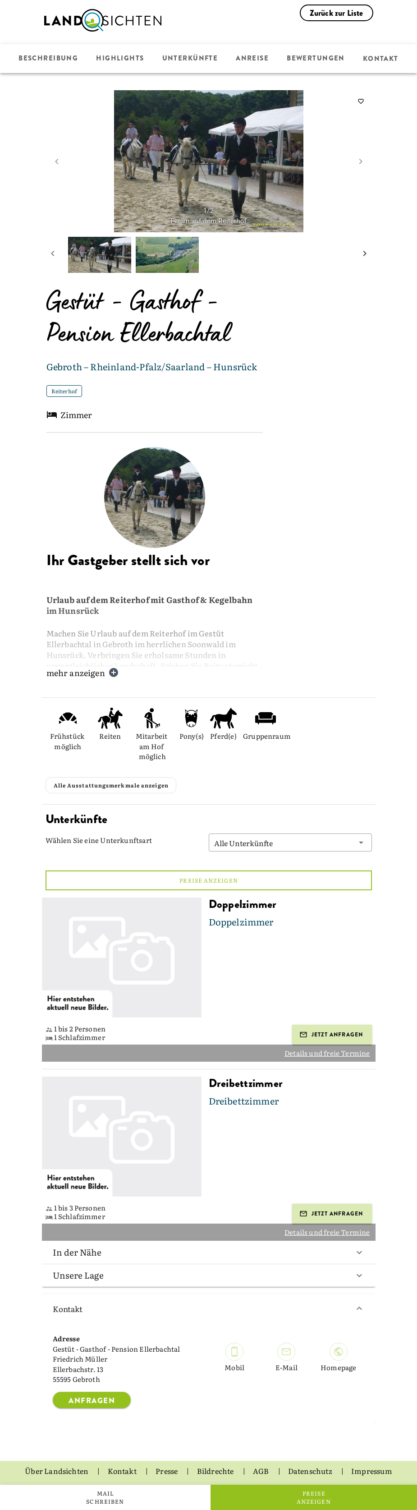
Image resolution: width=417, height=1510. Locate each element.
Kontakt (379, 59)
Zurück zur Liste (336, 13)
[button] (290, 842)
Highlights (121, 59)
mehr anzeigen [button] (82, 673)
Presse (167, 1470)
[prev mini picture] (53, 254)
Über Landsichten (57, 1470)
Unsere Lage (209, 1275)
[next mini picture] (365, 254)
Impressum (371, 1470)
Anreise (252, 59)
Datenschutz (311, 1470)
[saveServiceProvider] (361, 101)
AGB (261, 1470)
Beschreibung (49, 59)
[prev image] (57, 161)
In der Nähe (209, 1252)
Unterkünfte (190, 59)
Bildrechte (216, 1470)
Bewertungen (315, 59)
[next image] (361, 161)
